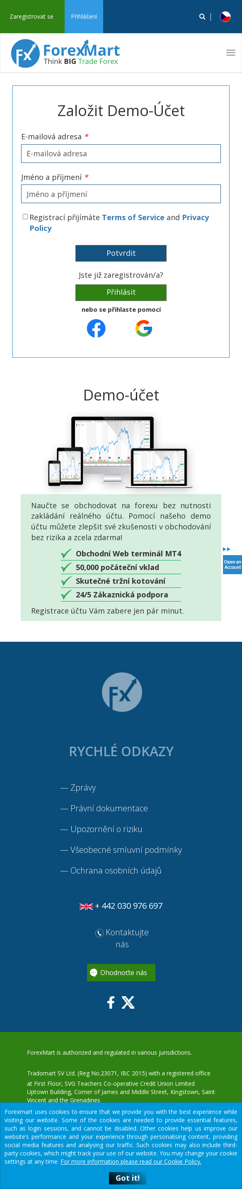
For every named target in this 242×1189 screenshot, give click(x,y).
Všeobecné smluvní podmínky (126, 849)
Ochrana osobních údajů (116, 870)
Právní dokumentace (109, 808)
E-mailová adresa (54, 136)
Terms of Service (133, 217)
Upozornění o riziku (106, 829)
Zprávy (83, 787)
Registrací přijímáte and (119, 222)
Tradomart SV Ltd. (51, 1073)
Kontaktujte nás (122, 938)
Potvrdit (121, 253)
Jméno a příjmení (54, 177)
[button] (225, 16)
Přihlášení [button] (84, 16)
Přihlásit (121, 292)
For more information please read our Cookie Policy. (130, 1161)
